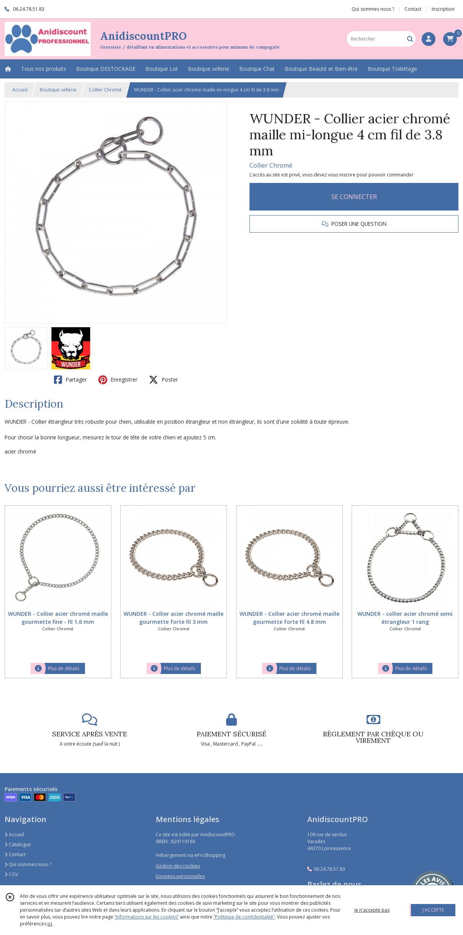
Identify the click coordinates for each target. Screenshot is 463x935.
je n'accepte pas (372, 910)
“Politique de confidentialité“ (244, 917)
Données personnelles (180, 876)
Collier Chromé (105, 89)
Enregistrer (117, 379)
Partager (70, 379)
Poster (163, 379)
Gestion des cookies (178, 866)
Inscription (443, 9)
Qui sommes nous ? (28, 864)
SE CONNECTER (354, 197)
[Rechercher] (410, 38)
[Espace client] (428, 39)
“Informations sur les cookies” (146, 917)
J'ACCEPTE (433, 910)
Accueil (20, 89)
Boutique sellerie (58, 89)
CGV (11, 874)
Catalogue (18, 844)
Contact (412, 9)
